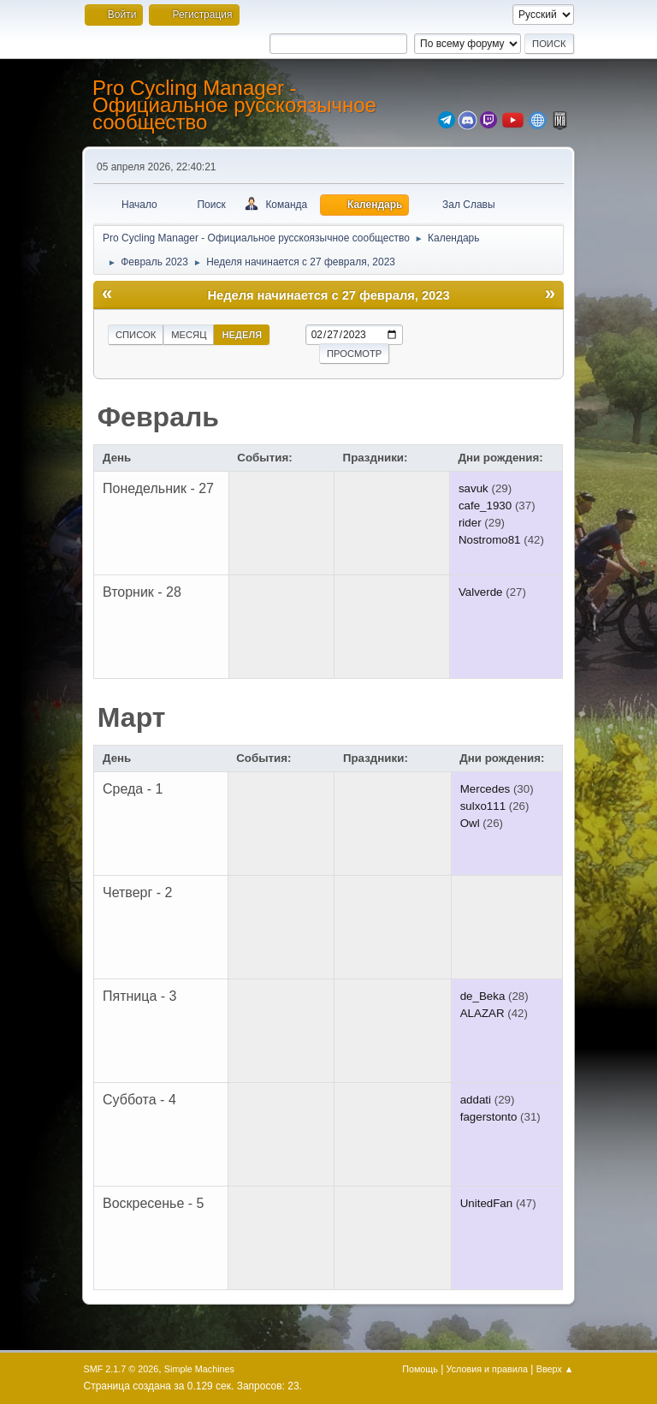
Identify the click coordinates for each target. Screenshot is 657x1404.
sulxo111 (483, 806)
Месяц (188, 335)
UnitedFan (486, 1203)
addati (475, 1099)
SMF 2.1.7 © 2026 (121, 1369)
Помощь (420, 1369)
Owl (470, 823)
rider (470, 522)
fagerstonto (489, 1116)
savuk (473, 488)
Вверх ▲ (555, 1369)
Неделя (242, 335)
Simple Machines (199, 1369)
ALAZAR (482, 1013)
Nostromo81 (490, 539)
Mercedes (485, 788)
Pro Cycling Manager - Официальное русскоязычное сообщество (234, 105)
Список (135, 335)
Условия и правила (487, 1369)
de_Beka (483, 996)
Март (132, 717)
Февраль (158, 417)
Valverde (481, 592)
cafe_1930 (485, 505)
